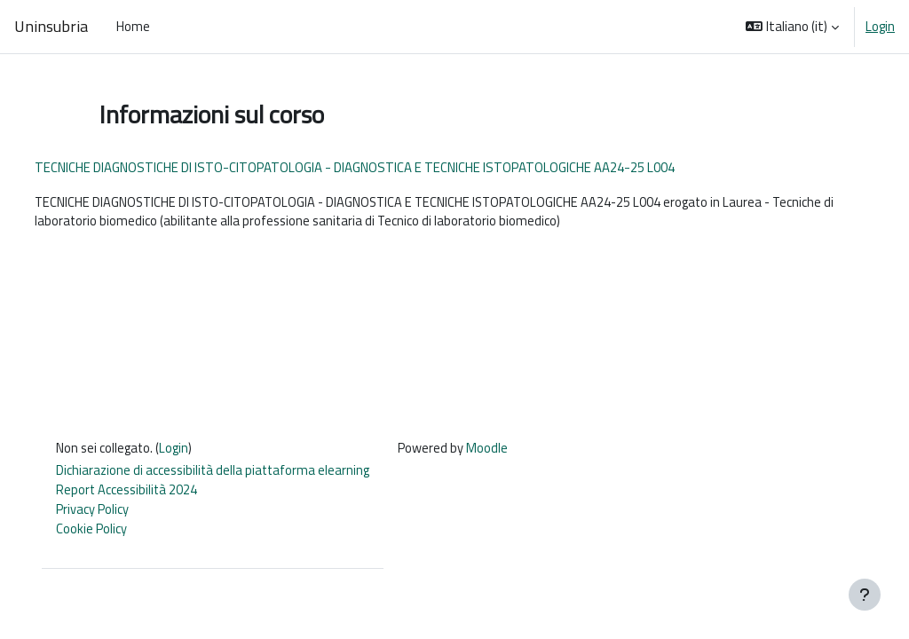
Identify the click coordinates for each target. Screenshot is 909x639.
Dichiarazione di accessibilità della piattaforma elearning (229, 475)
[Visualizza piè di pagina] (865, 595)
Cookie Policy (105, 535)
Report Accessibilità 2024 (142, 495)
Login (880, 26)
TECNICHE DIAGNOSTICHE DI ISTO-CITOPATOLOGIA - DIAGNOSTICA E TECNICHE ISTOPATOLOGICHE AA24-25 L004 (387, 167)
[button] (792, 26)
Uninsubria (51, 26)
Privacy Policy (106, 514)
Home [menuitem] (133, 26)
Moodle (506, 452)
